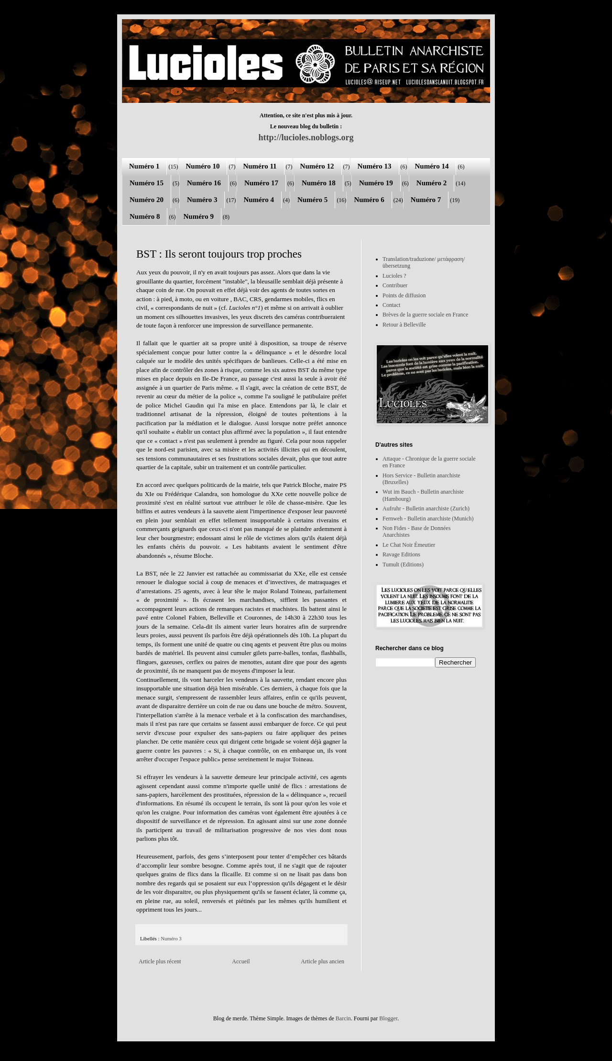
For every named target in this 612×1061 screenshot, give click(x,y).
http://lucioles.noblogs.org (305, 137)
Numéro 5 (312, 199)
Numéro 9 (198, 216)
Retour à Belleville (404, 324)
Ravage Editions (401, 554)
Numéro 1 (144, 166)
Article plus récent (160, 961)
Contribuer (394, 285)
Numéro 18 (319, 183)
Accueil (241, 961)
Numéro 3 (202, 199)
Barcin (343, 1018)
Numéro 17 (261, 183)
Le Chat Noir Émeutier (408, 545)
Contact (391, 305)
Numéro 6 (369, 199)
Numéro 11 (259, 166)
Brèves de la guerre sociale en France (425, 314)
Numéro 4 (258, 199)
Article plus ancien (322, 961)
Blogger (388, 1018)
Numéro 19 (376, 183)
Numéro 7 (426, 199)
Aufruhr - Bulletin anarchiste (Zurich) (426, 508)
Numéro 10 (202, 166)
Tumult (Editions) (403, 564)
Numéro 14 (432, 166)
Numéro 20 (147, 199)
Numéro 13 (375, 166)
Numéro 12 (317, 166)
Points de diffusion (404, 295)
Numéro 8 (145, 216)
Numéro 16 (204, 183)
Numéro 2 (431, 183)
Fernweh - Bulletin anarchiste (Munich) (428, 518)
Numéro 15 (147, 183)
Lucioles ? (394, 275)
